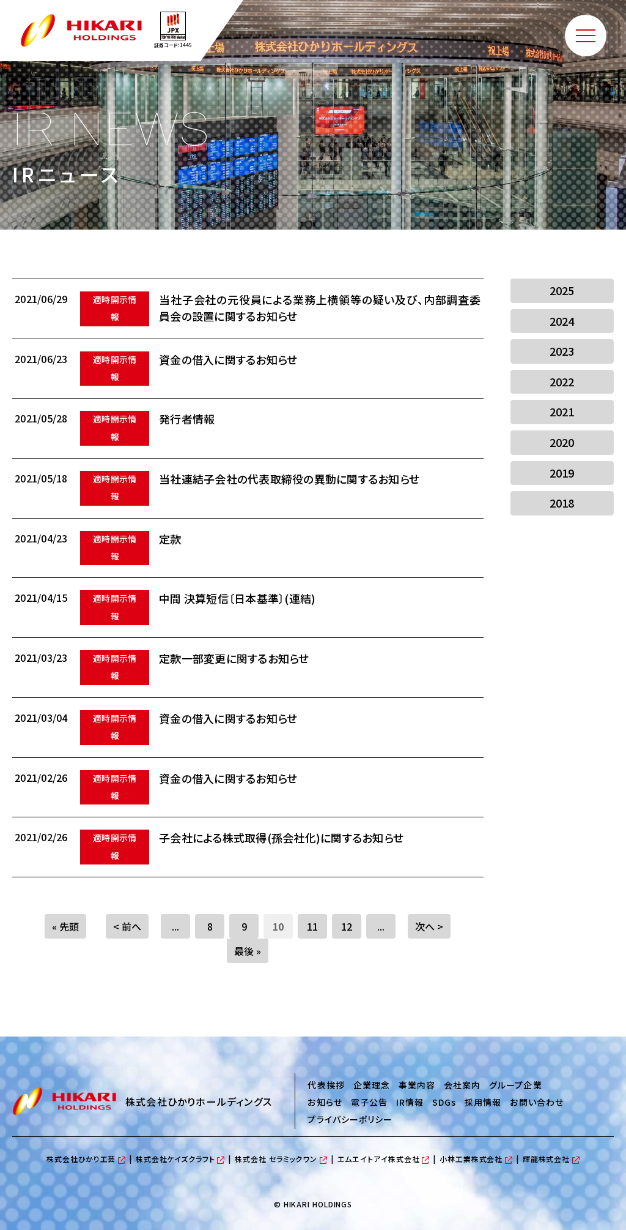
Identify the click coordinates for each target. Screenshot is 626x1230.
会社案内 (462, 1085)
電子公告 (369, 1102)
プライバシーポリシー (349, 1119)
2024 (562, 321)
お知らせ (324, 1102)
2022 (562, 381)
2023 (562, 351)
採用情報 (483, 1102)
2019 (562, 473)
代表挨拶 (325, 1085)
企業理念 (371, 1085)
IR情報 (410, 1102)
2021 (562, 411)
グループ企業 (515, 1085)
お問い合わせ (536, 1102)
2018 (562, 503)
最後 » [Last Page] (247, 950)
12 (346, 926)
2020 (562, 442)
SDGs (444, 1102)
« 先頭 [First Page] (65, 926)
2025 (562, 290)
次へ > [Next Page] (429, 926)
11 (312, 926)
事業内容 (417, 1085)
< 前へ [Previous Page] (127, 926)
